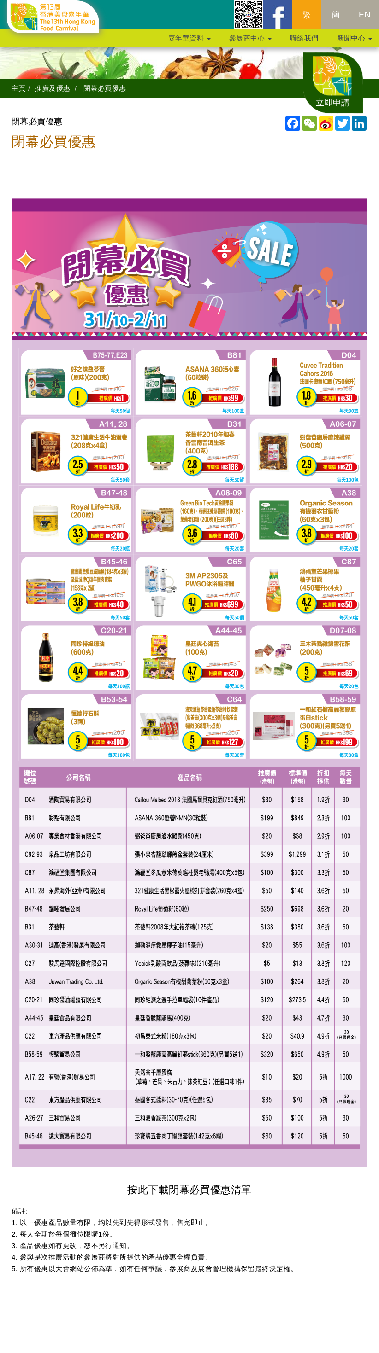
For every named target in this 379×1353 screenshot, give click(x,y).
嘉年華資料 (189, 42)
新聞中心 (354, 42)
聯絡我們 (304, 42)
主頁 (19, 88)
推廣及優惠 (52, 88)
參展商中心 (250, 42)
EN (365, 18)
